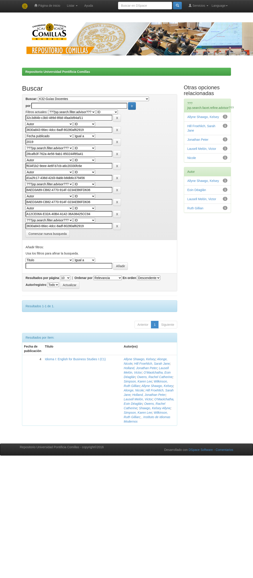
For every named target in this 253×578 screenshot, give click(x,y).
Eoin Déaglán (196, 190)
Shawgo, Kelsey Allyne (155, 408)
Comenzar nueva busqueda (47, 234)
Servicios (198, 5)
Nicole (191, 158)
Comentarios (224, 450)
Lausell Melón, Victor (138, 399)
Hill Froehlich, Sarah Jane (152, 363)
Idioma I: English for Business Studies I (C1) (75, 359)
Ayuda (88, 5)
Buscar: (31, 99)
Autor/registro (36, 285)
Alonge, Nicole (134, 390)
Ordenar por (83, 278)
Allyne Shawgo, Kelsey (139, 359)
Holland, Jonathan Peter (140, 368)
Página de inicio (47, 5)
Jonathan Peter (198, 139)
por (28, 106)
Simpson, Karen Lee (138, 381)
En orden (129, 278)
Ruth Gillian (195, 208)
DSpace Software (201, 450)
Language (220, 5)
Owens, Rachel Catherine (155, 377)
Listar (72, 5)
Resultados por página (42, 278)
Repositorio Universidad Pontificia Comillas (57, 71)
